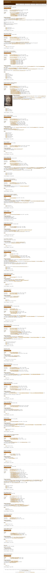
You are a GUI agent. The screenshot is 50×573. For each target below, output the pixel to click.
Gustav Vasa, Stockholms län (18, 129)
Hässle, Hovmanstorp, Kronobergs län (19, 167)
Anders (25, 374)
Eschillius (12, 458)
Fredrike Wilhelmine (34, 337)
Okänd (10, 260)
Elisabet (14, 309)
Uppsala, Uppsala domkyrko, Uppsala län (22, 42)
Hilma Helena (16, 389)
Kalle (14, 388)
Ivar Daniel (13, 227)
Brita (14, 470)
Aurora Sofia (14, 313)
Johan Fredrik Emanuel (29, 261)
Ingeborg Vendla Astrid (15, 39)
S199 (6, 76)
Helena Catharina (13, 293)
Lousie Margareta (15, 256)
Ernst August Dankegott (24, 337)
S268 (6, 28)
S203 (6, 27)
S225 (6, 267)
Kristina (39, 97)
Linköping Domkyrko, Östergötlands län (19, 70)
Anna (14, 557)
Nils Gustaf (14, 15)
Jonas (20, 97)
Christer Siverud (26, 570)
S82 (6, 73)
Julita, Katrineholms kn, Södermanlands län (18, 43)
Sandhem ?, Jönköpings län (25, 200)
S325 (6, 397)
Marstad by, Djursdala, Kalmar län (21, 127)
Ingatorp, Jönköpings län (25, 99)
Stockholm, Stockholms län (19, 279)
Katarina (14, 161)
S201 (6, 137)
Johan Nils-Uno (14, 255)
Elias (14, 386)
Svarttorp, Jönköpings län (15, 426)
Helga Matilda (38, 424)
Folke (13, 62)
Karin (14, 474)
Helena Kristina (14, 163)
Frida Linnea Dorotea (14, 12)
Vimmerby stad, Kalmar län (17, 98)
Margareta (15, 477)
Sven (13, 61)
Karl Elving (14, 124)
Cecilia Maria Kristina (16, 257)
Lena (13, 374)
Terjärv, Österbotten (12, 562)
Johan (13, 367)
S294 (6, 174)
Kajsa (15, 368)
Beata (38, 168)
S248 (6, 74)
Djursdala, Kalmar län (20, 66)
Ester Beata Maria (15, 91)
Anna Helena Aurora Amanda (16, 332)
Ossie (13, 90)
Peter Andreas (13, 226)
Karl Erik (13, 54)
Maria (35, 374)
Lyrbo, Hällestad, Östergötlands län (19, 537)
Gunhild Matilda (14, 421)
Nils (14, 499)
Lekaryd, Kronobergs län (24, 280)
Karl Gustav (13, 37)
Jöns (23, 442)
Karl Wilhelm (13, 121)
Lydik (13, 469)
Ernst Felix (14, 333)
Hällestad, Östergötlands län (19, 504)
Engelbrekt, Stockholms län (23, 259)
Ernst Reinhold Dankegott (16, 331)
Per (32, 97)
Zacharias (12, 308)
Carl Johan (14, 89)
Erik (29, 168)
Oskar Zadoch (15, 145)
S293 (6, 134)
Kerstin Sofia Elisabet (15, 214)
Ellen (13, 123)
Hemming (16, 534)
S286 (6, 77)
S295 (6, 75)
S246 (6, 206)
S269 (6, 136)
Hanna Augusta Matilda (16, 93)
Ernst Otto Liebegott (15, 334)
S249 (6, 205)
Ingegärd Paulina (14, 146)
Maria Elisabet (14, 312)
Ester (13, 63)
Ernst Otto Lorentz (14, 330)
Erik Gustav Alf (15, 13)
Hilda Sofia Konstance (16, 92)
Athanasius (23, 316)
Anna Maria (31, 316)
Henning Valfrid (29, 424)
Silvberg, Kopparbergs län (20, 18)
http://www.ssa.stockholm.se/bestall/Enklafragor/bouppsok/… (20, 266)
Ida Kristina (39, 261)
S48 (6, 342)
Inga (13, 60)
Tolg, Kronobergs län (40, 316)
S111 (6, 300)
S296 (6, 152)
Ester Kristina (15, 55)
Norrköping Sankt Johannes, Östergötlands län (21, 202)
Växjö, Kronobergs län (9, 169)
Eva (13, 14)
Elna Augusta (13, 57)
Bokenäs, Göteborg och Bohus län (19, 231)
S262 (6, 509)
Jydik (14, 475)
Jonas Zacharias (13, 328)
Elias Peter (12, 280)
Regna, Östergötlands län (16, 482)
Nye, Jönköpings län (22, 315)
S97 (6, 266)
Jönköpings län (15, 296)
